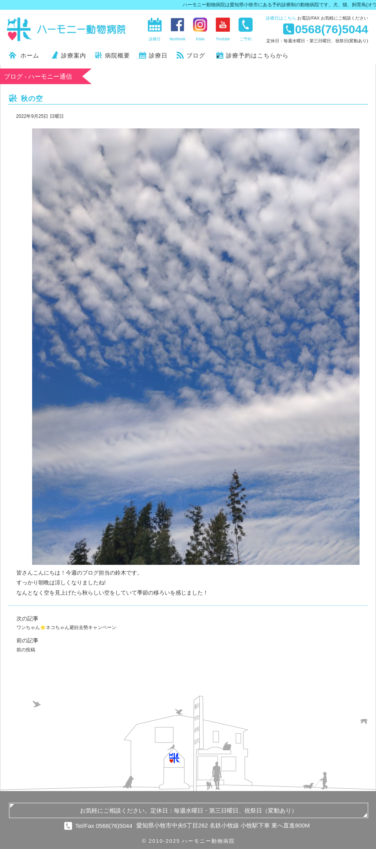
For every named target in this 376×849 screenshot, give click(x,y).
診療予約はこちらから (257, 55)
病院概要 (117, 55)
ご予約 (245, 39)
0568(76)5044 (331, 28)
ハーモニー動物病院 (66, 29)
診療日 (281, 18)
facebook (178, 39)
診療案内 (73, 55)
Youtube (223, 39)
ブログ (195, 55)
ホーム (29, 55)
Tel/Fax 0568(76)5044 (103, 825)
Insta (200, 39)
